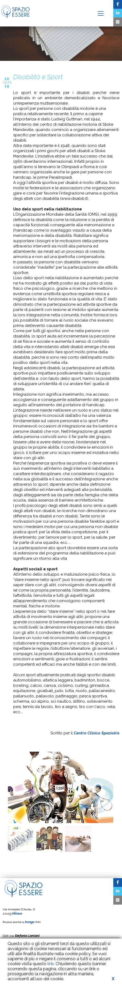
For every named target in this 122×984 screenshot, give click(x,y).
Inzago (30, 922)
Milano (17, 913)
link (50, 963)
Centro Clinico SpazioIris (96, 733)
